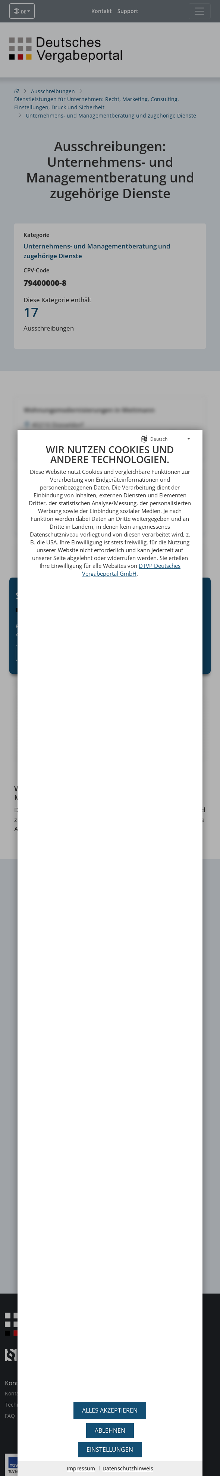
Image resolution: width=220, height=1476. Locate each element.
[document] (110, 910)
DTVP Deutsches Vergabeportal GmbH (131, 549)
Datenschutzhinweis (128, 1468)
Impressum (81, 1468)
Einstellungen (110, 1449)
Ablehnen (110, 1430)
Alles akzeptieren (110, 1410)
